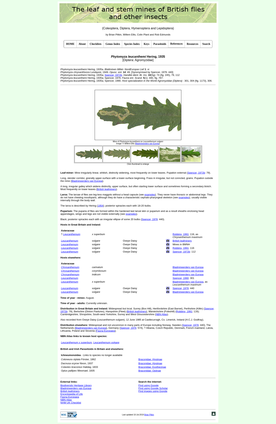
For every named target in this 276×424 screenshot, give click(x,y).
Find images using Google (152, 391)
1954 (100, 205)
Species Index (132, 44)
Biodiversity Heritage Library (76, 385)
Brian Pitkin (149, 415)
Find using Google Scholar (153, 388)
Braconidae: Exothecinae (152, 367)
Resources (192, 44)
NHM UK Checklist (70, 402)
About (82, 44)
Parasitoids (159, 44)
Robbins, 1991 (180, 234)
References (176, 43)
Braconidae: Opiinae (149, 370)
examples (150, 194)
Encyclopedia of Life (71, 394)
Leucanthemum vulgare (106, 342)
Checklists (95, 44)
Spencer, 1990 (180, 278)
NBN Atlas (161, 314)
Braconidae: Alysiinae (150, 359)
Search (206, 44)
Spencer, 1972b (113, 75)
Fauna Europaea (105, 330)
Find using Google (148, 385)
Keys (147, 44)
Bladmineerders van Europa (86, 181)
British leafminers (106, 189)
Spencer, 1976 (150, 219)
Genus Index (113, 44)
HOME (70, 44)
